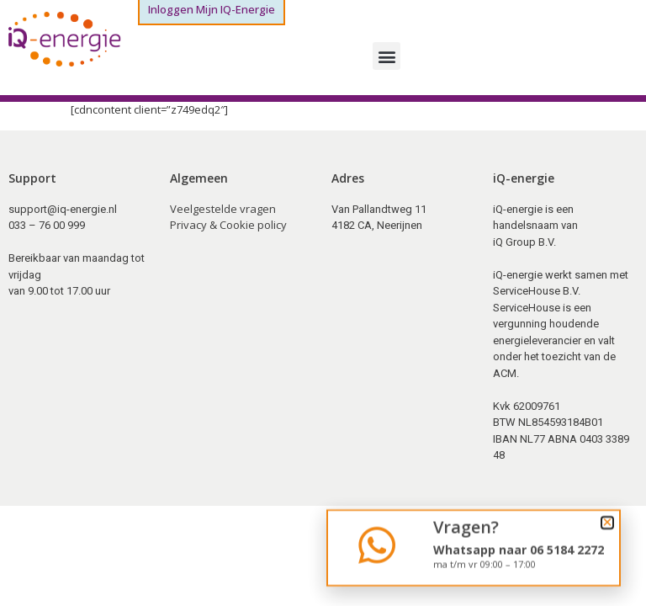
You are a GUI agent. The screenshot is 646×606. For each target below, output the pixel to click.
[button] (386, 56)
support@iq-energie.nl (62, 209)
